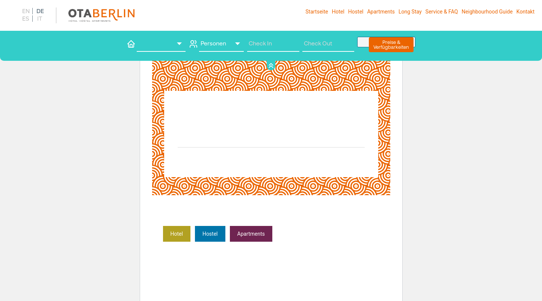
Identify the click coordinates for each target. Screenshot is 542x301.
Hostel (356, 12)
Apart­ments (381, 12)
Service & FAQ (442, 12)
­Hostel (210, 234)
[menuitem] (25, 11)
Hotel (338, 12)
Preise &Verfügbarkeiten (391, 44)
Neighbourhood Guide (487, 12)
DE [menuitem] (40, 11)
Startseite (316, 12)
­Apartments (251, 234)
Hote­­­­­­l (177, 234)
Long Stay (410, 12)
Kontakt (525, 12)
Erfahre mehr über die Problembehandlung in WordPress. (308, 245)
